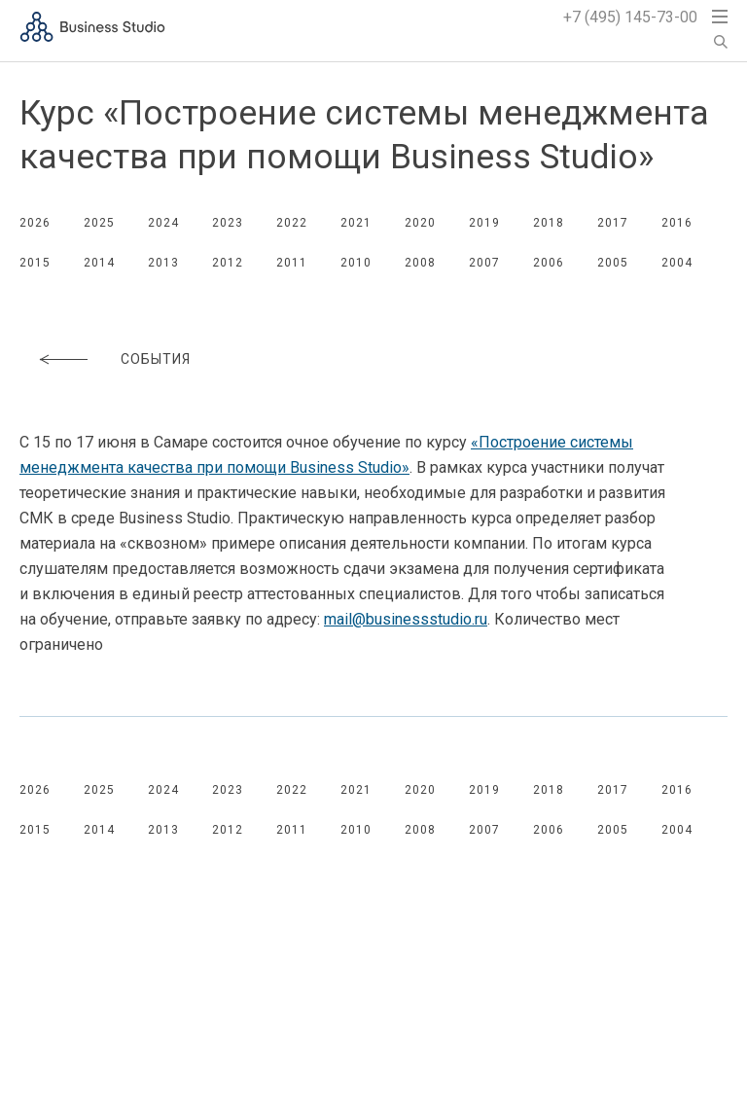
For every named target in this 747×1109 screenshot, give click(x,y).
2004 (677, 262)
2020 (420, 223)
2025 (99, 223)
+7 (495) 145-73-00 (630, 17)
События (156, 359)
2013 (163, 262)
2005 (612, 262)
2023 (227, 223)
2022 (291, 223)
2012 (227, 262)
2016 (677, 223)
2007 (484, 262)
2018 (548, 223)
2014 (99, 262)
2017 (612, 223)
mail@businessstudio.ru (405, 619)
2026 (35, 223)
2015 (35, 262)
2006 (548, 262)
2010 (356, 262)
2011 (291, 262)
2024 (163, 223)
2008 (420, 262)
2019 (484, 223)
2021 (356, 223)
